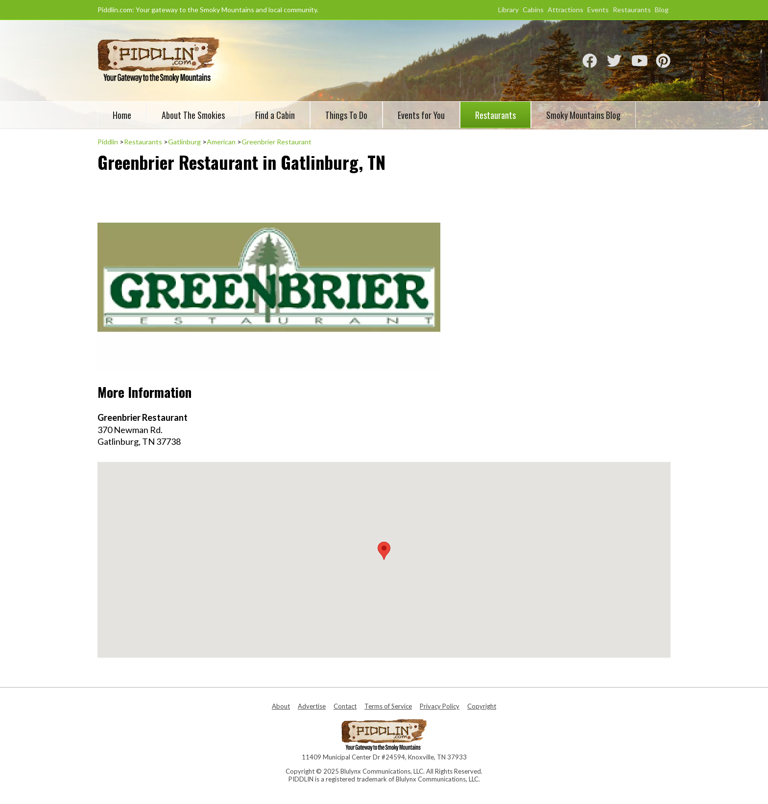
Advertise (312, 706)
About (281, 706)
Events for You (421, 115)
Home (122, 115)
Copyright (481, 706)
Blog (662, 9)
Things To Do (346, 115)
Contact (345, 706)
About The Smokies (193, 115)
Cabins (533, 9)
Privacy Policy (439, 706)
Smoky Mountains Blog (583, 115)
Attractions (565, 9)
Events (598, 9)
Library (508, 9)
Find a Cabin (275, 115)
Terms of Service (388, 706)
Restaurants (632, 9)
